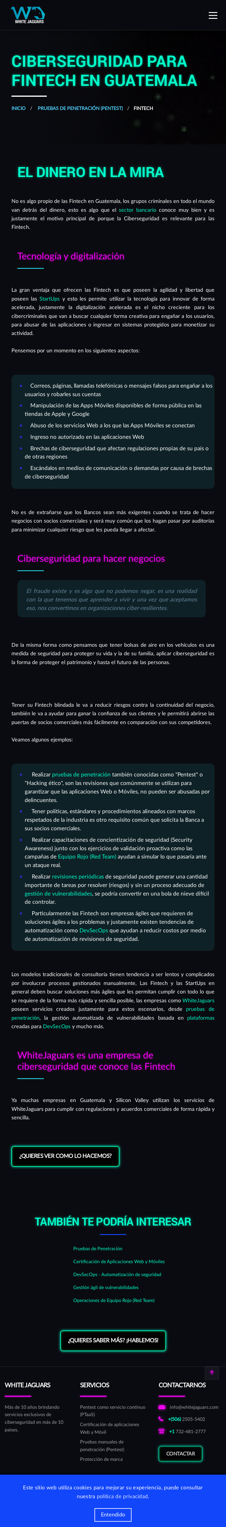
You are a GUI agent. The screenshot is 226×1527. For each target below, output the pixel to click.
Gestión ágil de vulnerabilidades (106, 1287)
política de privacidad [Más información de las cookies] (122, 1496)
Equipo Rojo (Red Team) (87, 857)
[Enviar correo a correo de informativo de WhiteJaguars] (188, 1407)
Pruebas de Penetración (97, 1248)
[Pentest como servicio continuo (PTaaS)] (113, 1411)
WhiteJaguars (198, 1000)
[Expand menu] (213, 15)
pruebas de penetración (81, 775)
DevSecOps (93, 930)
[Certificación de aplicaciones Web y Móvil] (113, 1428)
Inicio (18, 108)
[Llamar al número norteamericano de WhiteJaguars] (188, 1432)
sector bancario (137, 210)
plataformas (201, 1018)
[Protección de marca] (113, 1459)
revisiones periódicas (78, 877)
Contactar (180, 1457)
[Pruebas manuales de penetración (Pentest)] (113, 1445)
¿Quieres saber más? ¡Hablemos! (113, 1340)
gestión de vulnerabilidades (58, 894)
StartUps (49, 299)
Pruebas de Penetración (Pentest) (79, 108)
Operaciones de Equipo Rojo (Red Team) (113, 1300)
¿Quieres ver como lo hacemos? (65, 1156)
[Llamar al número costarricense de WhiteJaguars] (188, 1419)
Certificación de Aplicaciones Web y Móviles (119, 1261)
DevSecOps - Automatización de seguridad (117, 1274)
